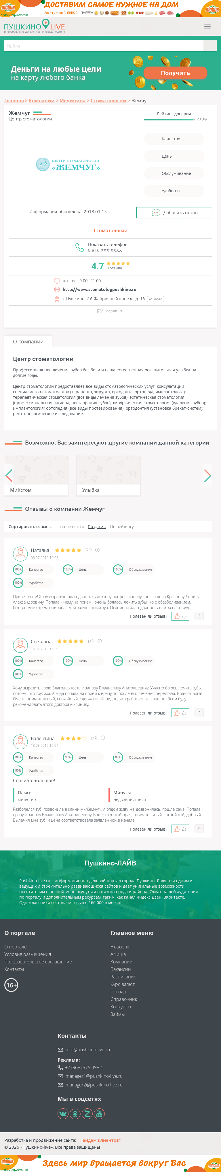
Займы (117, 1014)
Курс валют (122, 984)
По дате (95, 526)
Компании (121, 962)
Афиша (118, 954)
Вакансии (120, 969)
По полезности (70, 526)
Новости (119, 947)
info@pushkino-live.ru (88, 1049)
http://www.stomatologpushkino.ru (99, 289)
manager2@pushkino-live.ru (94, 1085)
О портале (15, 947)
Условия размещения (27, 954)
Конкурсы (120, 1006)
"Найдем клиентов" (99, 1140)
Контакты (14, 969)
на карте (155, 299)
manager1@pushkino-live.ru (94, 1076)
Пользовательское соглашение (38, 962)
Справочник (123, 999)
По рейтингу (122, 526)
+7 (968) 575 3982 (83, 1067)
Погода (118, 991)
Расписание (123, 976)
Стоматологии (110, 230)
